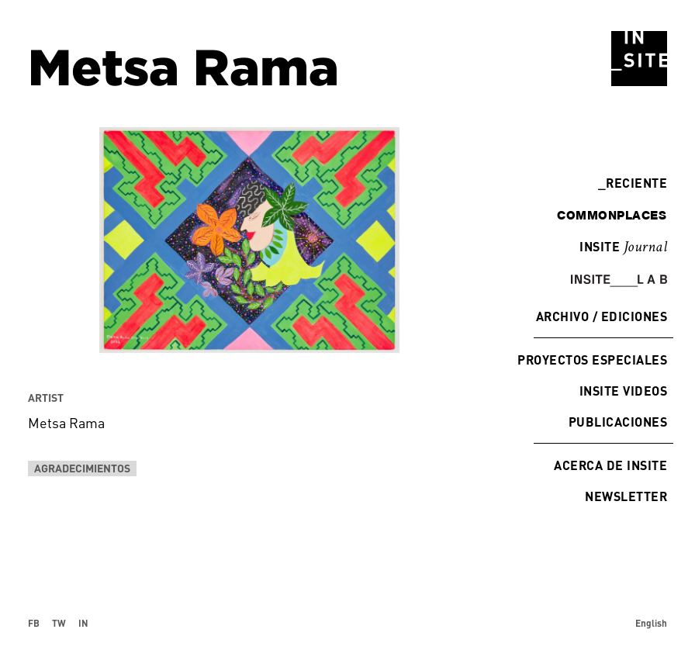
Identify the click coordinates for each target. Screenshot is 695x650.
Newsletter (626, 496)
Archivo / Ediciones (601, 316)
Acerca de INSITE (610, 465)
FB (34, 622)
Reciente (632, 182)
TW (59, 622)
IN (83, 622)
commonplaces (611, 215)
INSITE (623, 247)
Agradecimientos (82, 468)
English (651, 622)
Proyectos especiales (592, 359)
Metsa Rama (66, 422)
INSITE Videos (623, 390)
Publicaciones (618, 421)
